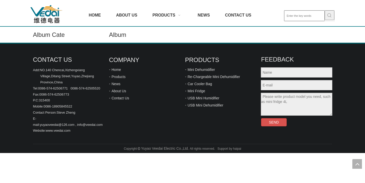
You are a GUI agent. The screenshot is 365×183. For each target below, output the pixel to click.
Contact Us (120, 98)
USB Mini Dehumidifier (205, 105)
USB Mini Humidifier (203, 98)
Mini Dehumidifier (201, 70)
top (357, 164)
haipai (237, 148)
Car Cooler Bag (200, 84)
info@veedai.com (90, 125)
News (116, 84)
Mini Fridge (196, 91)
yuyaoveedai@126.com (57, 125)
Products (118, 77)
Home (116, 70)
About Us (119, 91)
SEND (274, 122)
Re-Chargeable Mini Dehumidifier (214, 77)
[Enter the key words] (304, 15)
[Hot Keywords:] (329, 15)
